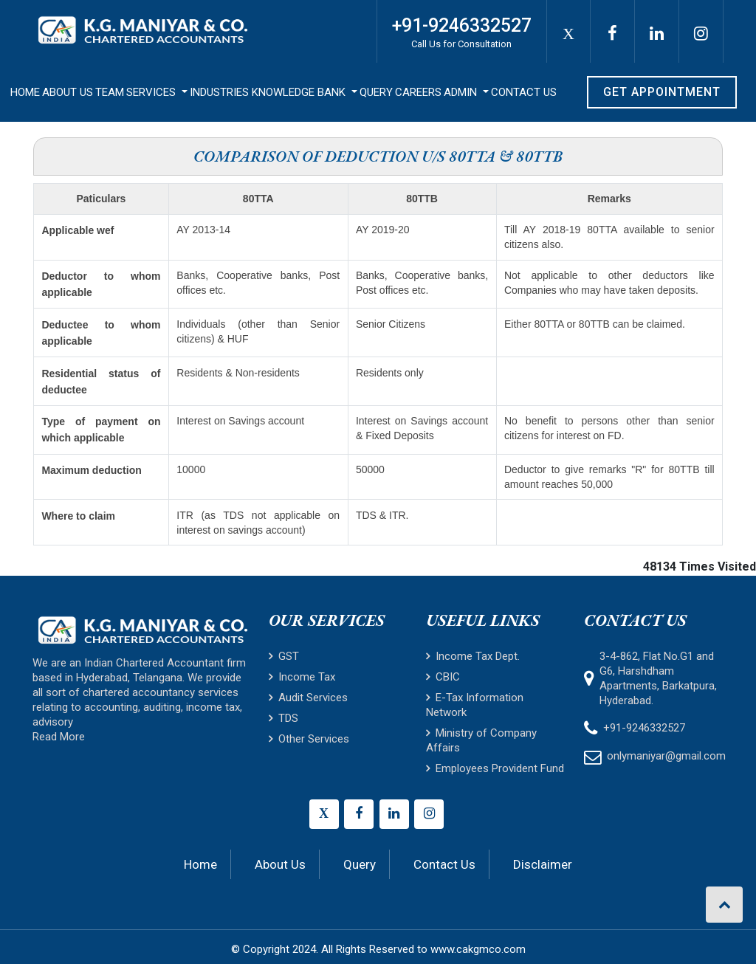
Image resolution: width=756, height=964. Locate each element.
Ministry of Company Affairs (481, 740)
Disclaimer (542, 864)
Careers (418, 92)
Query (376, 92)
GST (284, 656)
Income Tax (302, 677)
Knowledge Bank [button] (300, 92)
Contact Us (524, 92)
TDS (283, 718)
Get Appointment (662, 92)
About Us (67, 92)
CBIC (443, 677)
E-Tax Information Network (474, 705)
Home (25, 92)
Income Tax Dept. (473, 656)
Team (109, 92)
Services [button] (152, 92)
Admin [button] (462, 92)
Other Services (309, 739)
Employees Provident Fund (495, 768)
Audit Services (308, 697)
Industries (219, 92)
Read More (58, 736)
